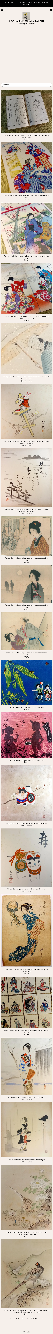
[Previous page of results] (10, 1265)
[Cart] (51, 10)
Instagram (26, 1303)
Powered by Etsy (26, 1330)
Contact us (26, 1292)
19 (36, 1265)
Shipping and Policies (27, 1289)
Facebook (26, 1312)
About (26, 1286)
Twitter (26, 1309)
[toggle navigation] (2, 10)
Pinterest (26, 1306)
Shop (26, 1283)
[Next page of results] (42, 1265)
